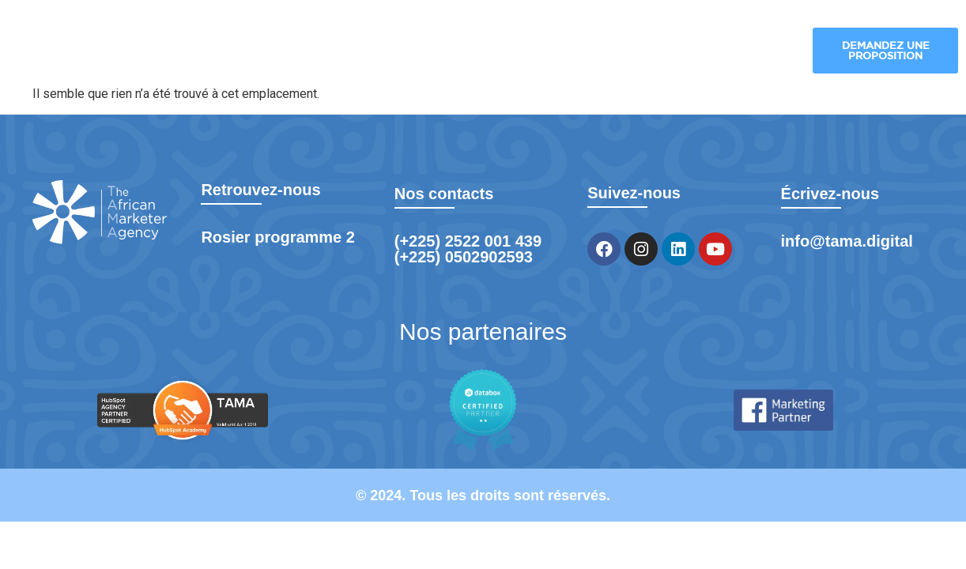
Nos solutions (329, 51)
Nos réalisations (576, 51)
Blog (679, 51)
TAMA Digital (201, 51)
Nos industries (456, 51)
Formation (751, 51)
